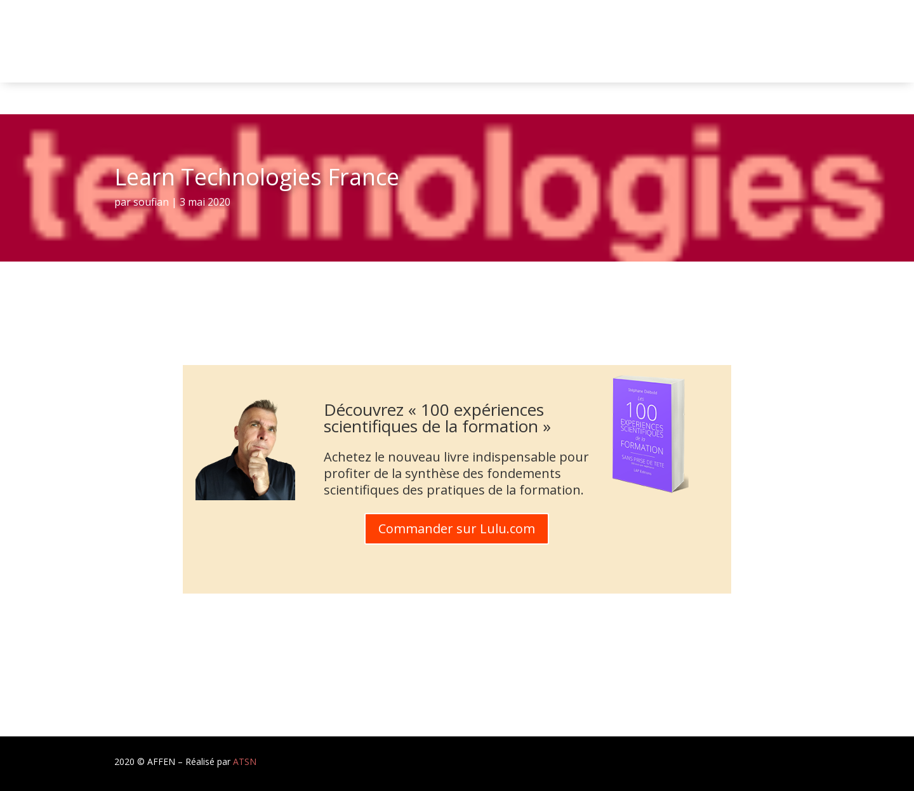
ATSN (244, 761)
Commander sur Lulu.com (456, 528)
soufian (151, 202)
